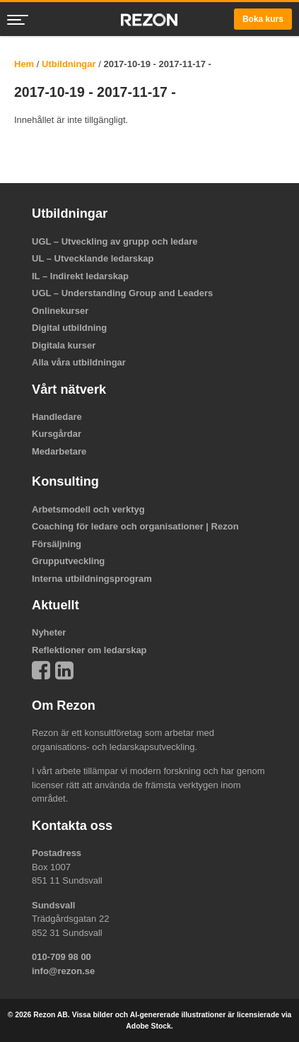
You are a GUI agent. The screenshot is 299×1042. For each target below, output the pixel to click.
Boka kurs (262, 19)
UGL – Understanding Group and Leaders (122, 293)
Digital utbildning (69, 327)
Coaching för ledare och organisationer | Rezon (135, 526)
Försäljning (56, 544)
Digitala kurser (63, 345)
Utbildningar (69, 64)
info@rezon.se (63, 971)
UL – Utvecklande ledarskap (92, 258)
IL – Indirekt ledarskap (80, 276)
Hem (24, 64)
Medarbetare (59, 451)
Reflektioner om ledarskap (89, 650)
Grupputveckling (68, 561)
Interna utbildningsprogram (92, 578)
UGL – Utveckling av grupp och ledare (115, 241)
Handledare (57, 416)
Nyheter (49, 632)
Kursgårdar (56, 433)
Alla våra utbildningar (79, 362)
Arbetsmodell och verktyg (88, 509)
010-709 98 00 (61, 957)
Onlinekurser (60, 310)
